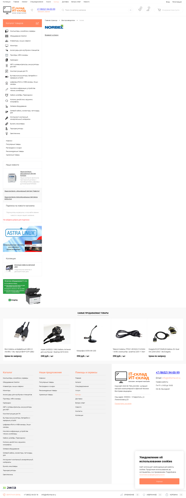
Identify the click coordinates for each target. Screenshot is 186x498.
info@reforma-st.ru (171, 378)
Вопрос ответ (65, 2)
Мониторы (6, 390)
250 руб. (119, 356)
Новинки (9, 141)
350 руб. (83, 356)
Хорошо (159, 481)
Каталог (14, 2)
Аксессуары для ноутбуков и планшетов (17, 395)
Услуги (38, 2)
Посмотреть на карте (123, 404)
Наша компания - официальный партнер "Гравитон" (22, 191)
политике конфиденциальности (152, 475)
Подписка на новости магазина (20, 206)
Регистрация (177, 2)
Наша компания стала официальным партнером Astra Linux (21, 198)
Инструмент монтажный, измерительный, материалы (18, 461)
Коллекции (11, 258)
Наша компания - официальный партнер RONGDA (28, 173)
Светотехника (8, 474)
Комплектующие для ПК (11, 414)
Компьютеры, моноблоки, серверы (15, 378)
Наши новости (12, 165)
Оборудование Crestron (11, 382)
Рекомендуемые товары (15, 151)
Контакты (85, 2)
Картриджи (7, 403)
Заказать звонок (44, 12)
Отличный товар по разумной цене (24, 266)
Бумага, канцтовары (10, 466)
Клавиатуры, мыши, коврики (13, 386)
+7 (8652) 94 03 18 (31, 495)
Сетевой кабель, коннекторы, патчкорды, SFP (17, 454)
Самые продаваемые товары (93, 313)
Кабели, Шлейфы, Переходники (14, 438)
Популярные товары (13, 144)
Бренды (46, 2)
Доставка (55, 2)
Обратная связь (12, 495)
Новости (76, 2)
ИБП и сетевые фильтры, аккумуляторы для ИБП (17, 408)
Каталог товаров (22, 23)
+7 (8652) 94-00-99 (46, 9)
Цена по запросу (13, 356)
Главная (6, 2)
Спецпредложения (26, 2)
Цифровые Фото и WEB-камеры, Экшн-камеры (17, 426)
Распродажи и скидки (14, 148)
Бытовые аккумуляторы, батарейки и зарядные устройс (16, 419)
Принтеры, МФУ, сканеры (12, 399)
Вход (168, 2)
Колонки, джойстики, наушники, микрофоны (14, 443)
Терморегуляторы (9, 470)
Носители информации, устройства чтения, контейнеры (15, 432)
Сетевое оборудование (11, 449)
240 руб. (47, 356)
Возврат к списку (52, 35)
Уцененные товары (13, 155)
